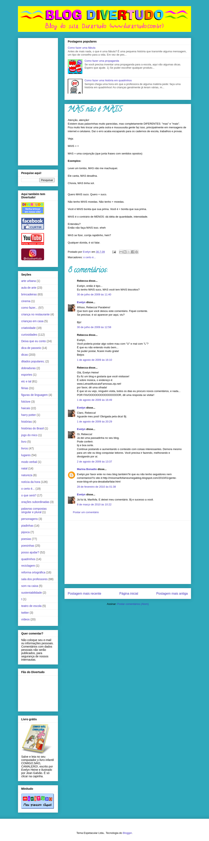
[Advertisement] (127, 552)
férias (24, 388)
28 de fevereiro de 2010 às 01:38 (96, 486)
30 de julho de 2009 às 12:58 (94, 327)
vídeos (25, 619)
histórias (26, 421)
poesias (26, 539)
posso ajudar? (30, 552)
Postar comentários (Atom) (133, 603)
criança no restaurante (35, 314)
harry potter (28, 415)
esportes (26, 374)
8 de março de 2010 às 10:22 (94, 504)
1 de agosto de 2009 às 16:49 (94, 399)
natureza (26, 475)
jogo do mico (29, 435)
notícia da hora (30, 482)
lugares (26, 455)
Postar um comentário (86, 512)
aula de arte (28, 287)
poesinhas (27, 545)
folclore (25, 401)
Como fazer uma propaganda (101, 60)
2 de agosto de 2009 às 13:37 (94, 461)
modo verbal (29, 461)
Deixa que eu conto (33, 341)
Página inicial (128, 593)
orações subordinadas (35, 502)
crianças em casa (32, 321)
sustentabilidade (31, 592)
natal (24, 468)
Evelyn (81, 302)
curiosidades (29, 334)
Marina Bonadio (87, 469)
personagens (29, 518)
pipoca (25, 532)
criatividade (28, 327)
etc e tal (26, 381)
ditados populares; (32, 361)
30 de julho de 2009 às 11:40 (94, 294)
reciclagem (28, 565)
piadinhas (27, 525)
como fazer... (29, 307)
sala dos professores (34, 579)
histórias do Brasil (32, 428)
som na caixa (29, 585)
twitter (25, 612)
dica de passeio (31, 348)
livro (24, 441)
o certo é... (89, 257)
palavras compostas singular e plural (34, 510)
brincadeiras (29, 294)
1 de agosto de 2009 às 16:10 (94, 359)
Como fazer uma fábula (81, 47)
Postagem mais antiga (172, 593)
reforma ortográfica (33, 572)
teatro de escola (31, 606)
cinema (25, 301)
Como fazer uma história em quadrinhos (108, 80)
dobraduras (28, 368)
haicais (25, 408)
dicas (24, 354)
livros (24, 448)
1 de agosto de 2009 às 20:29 (94, 421)
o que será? (28, 495)
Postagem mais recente (84, 593)
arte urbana (28, 281)
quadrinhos (28, 559)
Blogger (127, 832)
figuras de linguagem (34, 394)
